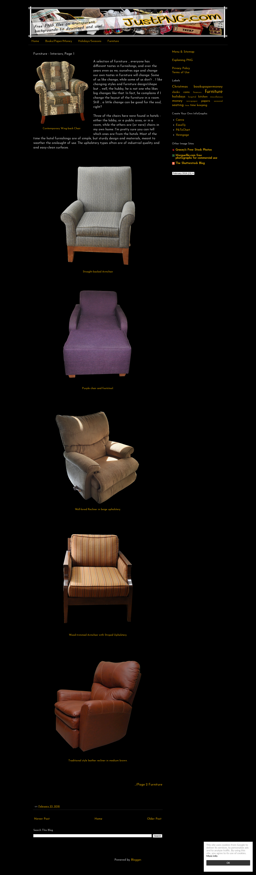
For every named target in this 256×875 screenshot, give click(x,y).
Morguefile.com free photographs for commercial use (196, 157)
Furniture (113, 41)
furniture (214, 91)
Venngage (182, 135)
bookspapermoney (208, 86)
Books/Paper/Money (58, 41)
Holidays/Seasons (89, 41)
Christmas (180, 86)
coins (186, 92)
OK (228, 863)
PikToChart (183, 129)
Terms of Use (181, 72)
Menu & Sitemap (183, 51)
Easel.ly (181, 125)
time (187, 105)
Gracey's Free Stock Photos (194, 149)
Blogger (136, 859)
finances (197, 92)
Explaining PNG (182, 60)
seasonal (218, 101)
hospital (192, 97)
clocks (176, 92)
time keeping (198, 105)
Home (35, 41)
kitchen (203, 96)
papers (205, 101)
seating (178, 105)
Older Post (154, 818)
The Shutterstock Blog (190, 163)
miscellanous (216, 97)
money (177, 101)
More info (211, 856)
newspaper (192, 101)
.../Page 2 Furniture (148, 784)
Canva (180, 120)
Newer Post (42, 818)
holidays (178, 96)
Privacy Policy (181, 68)
